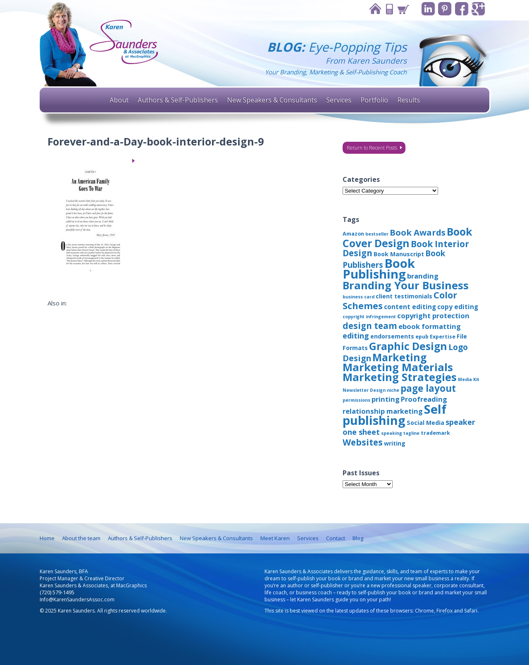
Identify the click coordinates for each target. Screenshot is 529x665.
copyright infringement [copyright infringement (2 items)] (369, 316)
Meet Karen (275, 538)
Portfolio (374, 100)
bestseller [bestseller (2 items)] (376, 234)
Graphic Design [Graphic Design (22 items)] (408, 346)
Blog (358, 538)
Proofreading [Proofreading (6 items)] (424, 399)
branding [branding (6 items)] (422, 276)
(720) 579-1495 (57, 592)
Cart (402, 9)
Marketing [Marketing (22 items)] (399, 357)
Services (338, 100)
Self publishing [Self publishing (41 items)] (394, 414)
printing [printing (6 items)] (386, 399)
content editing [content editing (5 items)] (410, 306)
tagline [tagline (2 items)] (411, 433)
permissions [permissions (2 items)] (356, 400)
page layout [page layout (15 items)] (428, 388)
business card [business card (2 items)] (358, 297)
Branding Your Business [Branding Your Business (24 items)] (406, 285)
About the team (81, 538)
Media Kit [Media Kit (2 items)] (468, 379)
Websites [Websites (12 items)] (363, 442)
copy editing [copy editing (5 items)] (457, 306)
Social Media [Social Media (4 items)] (425, 423)
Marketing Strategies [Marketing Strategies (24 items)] (400, 377)
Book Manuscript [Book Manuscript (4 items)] (399, 254)
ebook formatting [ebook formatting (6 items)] (429, 326)
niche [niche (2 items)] (393, 390)
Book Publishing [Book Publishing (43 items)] (379, 268)
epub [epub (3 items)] (422, 336)
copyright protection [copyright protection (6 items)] (433, 315)
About (119, 100)
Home (374, 9)
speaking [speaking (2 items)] (391, 433)
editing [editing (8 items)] (356, 336)
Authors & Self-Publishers (178, 100)
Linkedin (427, 9)
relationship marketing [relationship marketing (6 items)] (383, 411)
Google (478, 9)
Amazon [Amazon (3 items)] (353, 233)
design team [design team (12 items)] (370, 325)
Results (408, 100)
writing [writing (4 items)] (394, 443)
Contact (388, 9)
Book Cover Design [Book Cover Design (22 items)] (407, 237)
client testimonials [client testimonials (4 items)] (404, 296)
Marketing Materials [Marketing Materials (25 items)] (398, 367)
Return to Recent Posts (372, 147)
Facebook (461, 9)
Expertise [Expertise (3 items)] (442, 336)
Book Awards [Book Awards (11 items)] (418, 232)
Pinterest (444, 9)
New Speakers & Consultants (272, 100)
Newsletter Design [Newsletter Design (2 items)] (364, 390)
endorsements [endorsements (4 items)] (392, 336)
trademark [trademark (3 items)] (435, 432)
